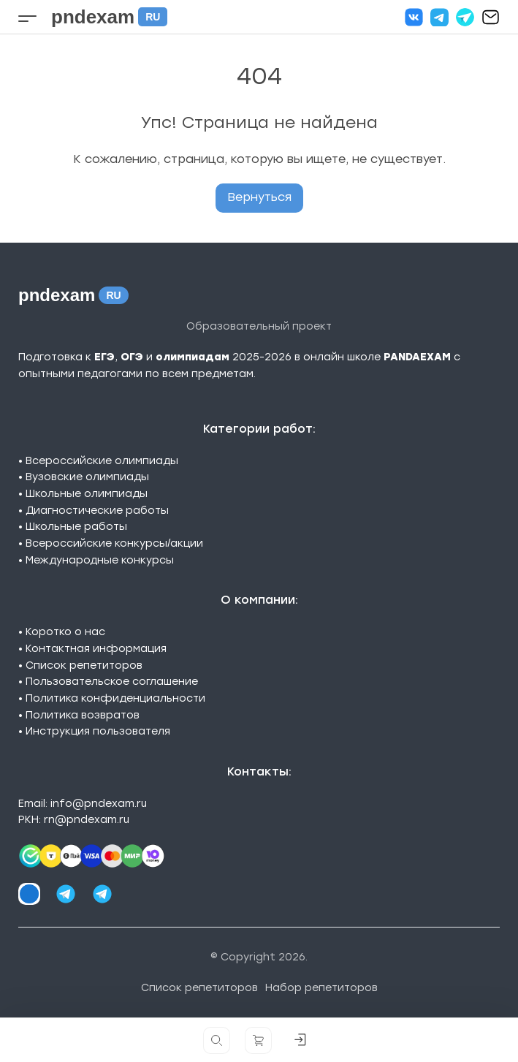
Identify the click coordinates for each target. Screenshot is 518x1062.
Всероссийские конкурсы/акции (114, 543)
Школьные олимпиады (87, 494)
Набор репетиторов (321, 988)
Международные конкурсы (100, 560)
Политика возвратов (83, 715)
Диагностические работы (97, 510)
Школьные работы (76, 526)
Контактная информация (96, 648)
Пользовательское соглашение (112, 681)
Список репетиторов (84, 665)
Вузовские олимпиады (87, 477)
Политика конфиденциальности (115, 698)
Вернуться (259, 197)
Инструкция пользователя (98, 731)
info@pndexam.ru (98, 803)
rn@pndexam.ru (86, 819)
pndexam (109, 16)
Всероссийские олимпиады (102, 461)
